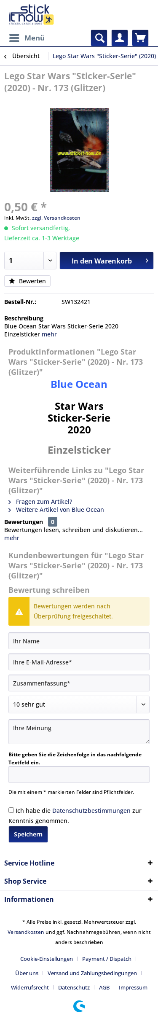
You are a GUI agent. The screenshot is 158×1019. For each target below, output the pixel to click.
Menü (27, 37)
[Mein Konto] (119, 38)
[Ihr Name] (79, 640)
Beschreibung (23, 318)
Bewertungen (23, 522)
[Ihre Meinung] (79, 731)
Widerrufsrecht (30, 987)
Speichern (28, 834)
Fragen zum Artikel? (40, 501)
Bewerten (27, 281)
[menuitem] (26, 38)
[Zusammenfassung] (79, 683)
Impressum (133, 987)
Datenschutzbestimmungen (91, 811)
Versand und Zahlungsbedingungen (92, 973)
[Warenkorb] (140, 38)
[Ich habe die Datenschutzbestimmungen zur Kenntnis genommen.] (11, 810)
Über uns (26, 973)
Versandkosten (26, 932)
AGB (104, 987)
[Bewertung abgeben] (79, 704)
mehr (49, 334)
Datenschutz (74, 987)
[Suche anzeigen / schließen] (99, 38)
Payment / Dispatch (106, 959)
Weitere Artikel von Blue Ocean (56, 509)
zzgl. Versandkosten (56, 217)
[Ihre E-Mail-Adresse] (79, 661)
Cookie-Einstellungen (46, 959)
